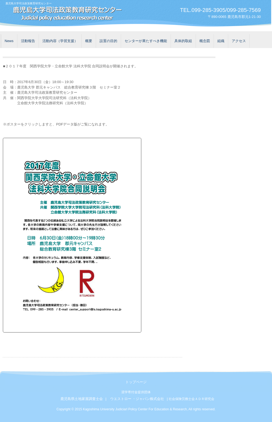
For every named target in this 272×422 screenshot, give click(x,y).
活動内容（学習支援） (60, 41)
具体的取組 (183, 41)
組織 (220, 41)
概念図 (204, 41)
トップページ (136, 382)
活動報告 (28, 41)
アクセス (239, 41)
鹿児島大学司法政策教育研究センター (65, 14)
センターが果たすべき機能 (146, 41)
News (9, 41)
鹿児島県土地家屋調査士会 (81, 399)
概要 (88, 41)
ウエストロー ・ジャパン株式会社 (137, 399)
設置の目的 (108, 41)
